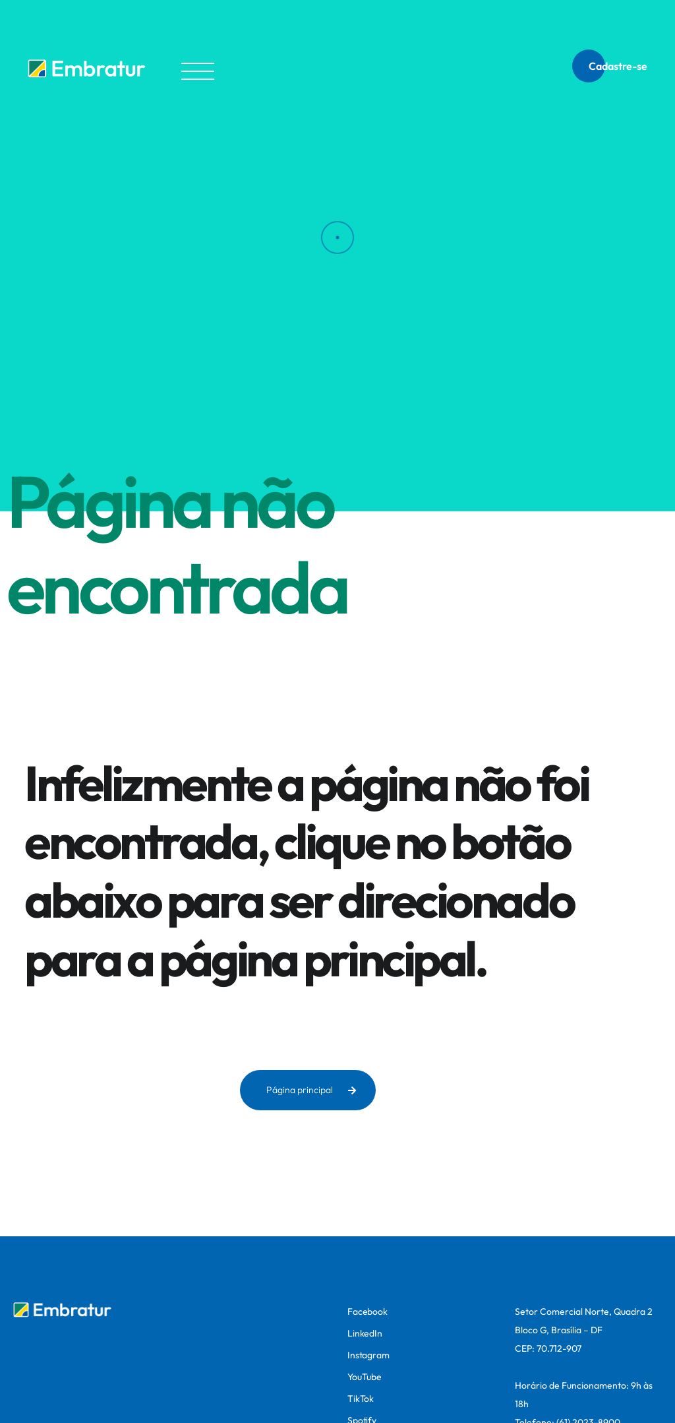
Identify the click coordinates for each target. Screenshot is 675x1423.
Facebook (367, 1311)
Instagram (368, 1355)
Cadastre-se (618, 66)
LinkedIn (364, 1333)
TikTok (360, 1399)
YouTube (364, 1377)
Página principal (311, 1090)
